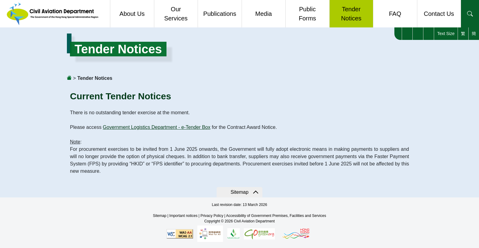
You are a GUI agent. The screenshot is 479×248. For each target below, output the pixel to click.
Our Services (176, 14)
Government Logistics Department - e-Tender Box (156, 127)
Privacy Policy (211, 216)
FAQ (395, 13)
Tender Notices (351, 14)
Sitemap (240, 192)
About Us (131, 13)
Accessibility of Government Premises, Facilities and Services (276, 216)
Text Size (446, 33)
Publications (219, 13)
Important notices (183, 216)
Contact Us (439, 13)
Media (263, 13)
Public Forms (307, 14)
